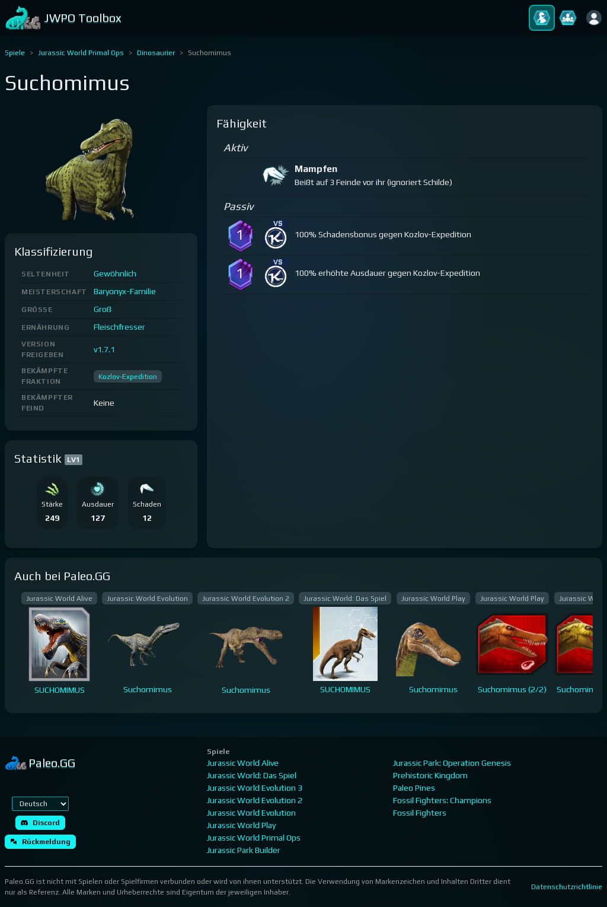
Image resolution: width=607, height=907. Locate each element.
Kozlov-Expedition (127, 377)
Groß (102, 309)
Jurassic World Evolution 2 (254, 800)
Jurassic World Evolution (251, 812)
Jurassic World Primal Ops (81, 53)
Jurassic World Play (241, 825)
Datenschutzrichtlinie (566, 887)
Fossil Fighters (419, 812)
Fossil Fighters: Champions (442, 800)
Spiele (15, 53)
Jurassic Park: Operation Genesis (452, 763)
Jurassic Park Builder (243, 850)
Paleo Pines (414, 788)
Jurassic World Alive (243, 763)
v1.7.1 (104, 349)
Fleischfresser (119, 327)
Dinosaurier (156, 53)
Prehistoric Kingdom (430, 775)
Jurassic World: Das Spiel (251, 775)
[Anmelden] (594, 17)
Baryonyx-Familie (125, 291)
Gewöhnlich (115, 273)
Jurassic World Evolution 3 (254, 788)
